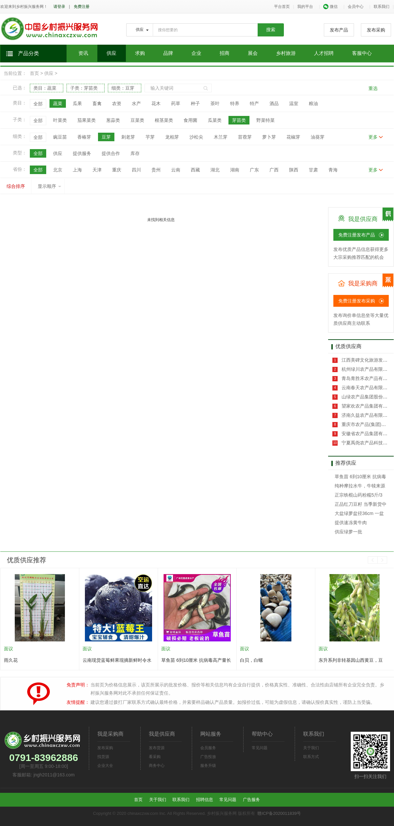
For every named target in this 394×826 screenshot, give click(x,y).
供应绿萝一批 (348, 531)
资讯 (83, 53)
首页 (34, 73)
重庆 (116, 169)
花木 (156, 103)
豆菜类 (137, 120)
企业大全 (105, 765)
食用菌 (190, 120)
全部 (38, 103)
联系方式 (311, 756)
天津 (97, 169)
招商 (224, 53)
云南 (175, 169)
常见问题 (259, 748)
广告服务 (251, 799)
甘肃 (313, 169)
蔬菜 (57, 103)
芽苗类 (239, 120)
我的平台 (305, 6)
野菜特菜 (265, 120)
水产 (136, 103)
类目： (44, 88)
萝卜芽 (269, 137)
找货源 (103, 756)
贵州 (156, 169)
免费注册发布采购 (356, 300)
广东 (254, 169)
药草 (175, 103)
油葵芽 (318, 137)
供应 (111, 53)
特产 (254, 103)
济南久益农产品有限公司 (366, 415)
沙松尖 (196, 137)
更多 (373, 137)
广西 (274, 169)
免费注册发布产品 (356, 234)
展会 (253, 53)
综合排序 (16, 186)
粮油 (313, 103)
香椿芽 (84, 137)
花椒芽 (293, 137)
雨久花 (11, 660)
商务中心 (157, 765)
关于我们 (311, 748)
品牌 (168, 53)
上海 (77, 169)
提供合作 (111, 153)
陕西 (293, 169)
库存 (135, 153)
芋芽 (150, 137)
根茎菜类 (164, 120)
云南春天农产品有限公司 (366, 387)
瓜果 (77, 103)
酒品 (274, 103)
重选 (373, 88)
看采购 (155, 756)
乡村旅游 (286, 53)
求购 (140, 53)
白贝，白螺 (251, 660)
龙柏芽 (172, 137)
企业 (196, 53)
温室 (293, 103)
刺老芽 (128, 137)
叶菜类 (60, 120)
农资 (116, 103)
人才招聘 (324, 53)
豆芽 (106, 137)
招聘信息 (204, 799)
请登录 (59, 6)
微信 (330, 6)
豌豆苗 (60, 137)
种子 (195, 103)
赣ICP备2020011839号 (279, 813)
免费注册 (81, 6)
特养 (234, 103)
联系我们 (381, 6)
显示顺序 (49, 186)
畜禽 (97, 103)
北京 (57, 169)
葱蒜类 (113, 120)
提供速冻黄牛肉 (351, 522)
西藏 (195, 169)
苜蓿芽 (245, 137)
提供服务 (82, 153)
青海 (333, 169)
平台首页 (282, 6)
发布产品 (339, 30)
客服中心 (362, 53)
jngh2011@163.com (54, 774)
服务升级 (208, 765)
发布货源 (157, 748)
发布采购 (376, 30)
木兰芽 (220, 137)
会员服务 (208, 748)
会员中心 (356, 6)
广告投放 (208, 756)
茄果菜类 (86, 120)
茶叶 (215, 103)
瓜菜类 (215, 120)
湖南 (234, 169)
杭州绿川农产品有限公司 (366, 369)
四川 (136, 169)
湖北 (215, 169)
